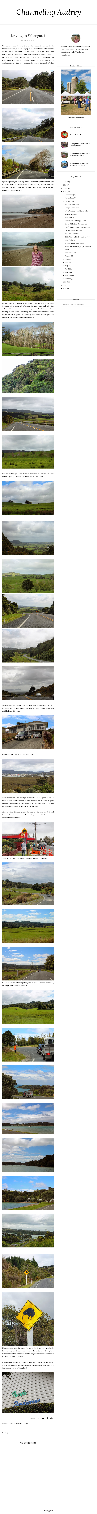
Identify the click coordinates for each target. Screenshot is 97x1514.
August (67, 256)
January (68, 279)
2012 (64, 285)
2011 (64, 288)
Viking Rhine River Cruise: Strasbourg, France (80, 164)
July (66, 259)
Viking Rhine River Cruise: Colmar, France (80, 145)
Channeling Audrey (48, 11)
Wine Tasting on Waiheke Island (77, 211)
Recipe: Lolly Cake (72, 208)
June (66, 262)
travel (27, 1424)
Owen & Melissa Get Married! (76, 224)
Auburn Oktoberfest (76, 118)
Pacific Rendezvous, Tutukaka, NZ (77, 227)
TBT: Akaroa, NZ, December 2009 (77, 237)
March (67, 272)
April (67, 269)
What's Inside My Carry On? (75, 243)
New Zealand (15, 1424)
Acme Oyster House (77, 135)
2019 (65, 182)
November (69, 198)
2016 (65, 185)
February (68, 275)
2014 (65, 191)
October (68, 201)
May (66, 266)
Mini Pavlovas (70, 240)
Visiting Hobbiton (71, 214)
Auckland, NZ (70, 217)
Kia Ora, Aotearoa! (72, 234)
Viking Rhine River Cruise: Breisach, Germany (80, 154)
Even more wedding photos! (75, 221)
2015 (65, 188)
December (69, 195)
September (69, 253)
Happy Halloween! (72, 204)
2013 (64, 282)
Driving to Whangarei (73, 230)
